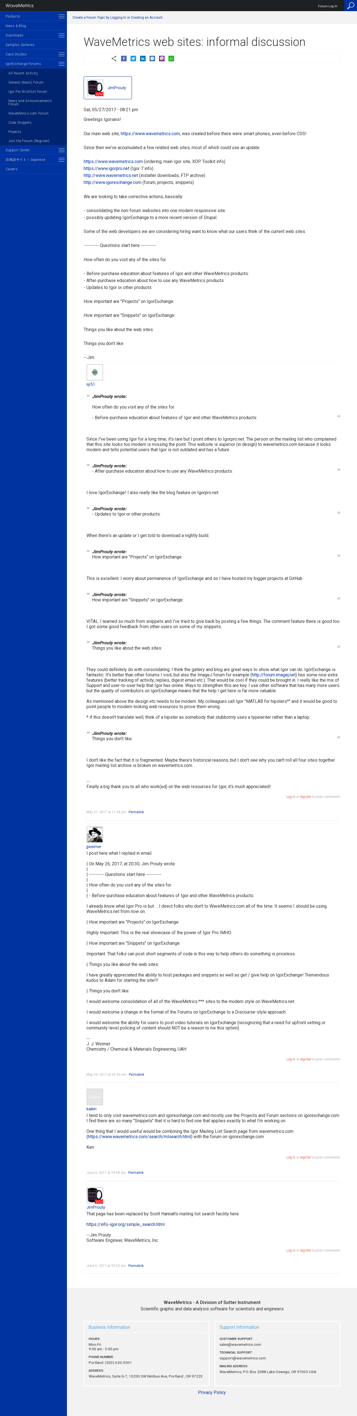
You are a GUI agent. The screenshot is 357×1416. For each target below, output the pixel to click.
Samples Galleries (20, 45)
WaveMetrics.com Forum (28, 113)
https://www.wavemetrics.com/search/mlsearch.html (139, 1136)
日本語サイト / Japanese (25, 160)
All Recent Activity (23, 73)
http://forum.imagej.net (274, 674)
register (305, 797)
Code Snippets (20, 123)
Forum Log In (327, 6)
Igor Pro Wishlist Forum (27, 92)
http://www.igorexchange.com (112, 182)
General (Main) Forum (26, 82)
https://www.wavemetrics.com (150, 133)
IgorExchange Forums (23, 64)
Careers (12, 169)
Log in (290, 797)
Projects (14, 132)
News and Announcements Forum (30, 102)
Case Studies (16, 54)
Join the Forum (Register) (29, 141)
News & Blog (16, 26)
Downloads (14, 35)
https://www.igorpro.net (106, 168)
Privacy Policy (212, 1392)
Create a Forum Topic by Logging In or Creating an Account (118, 18)
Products (13, 16)
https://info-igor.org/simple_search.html (125, 1224)
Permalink (136, 812)
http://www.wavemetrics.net (111, 175)
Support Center (18, 150)
